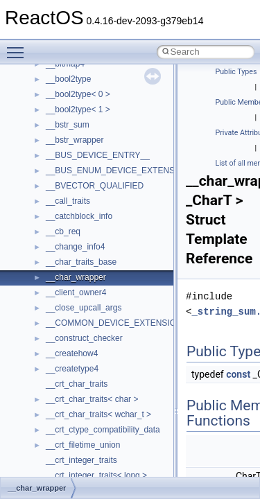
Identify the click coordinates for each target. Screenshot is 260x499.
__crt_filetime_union (83, 445)
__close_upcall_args (83, 308)
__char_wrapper (76, 277)
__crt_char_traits (76, 384)
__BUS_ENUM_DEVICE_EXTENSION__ (122, 170)
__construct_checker (84, 338)
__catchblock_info (79, 216)
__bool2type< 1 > (78, 109)
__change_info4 (75, 247)
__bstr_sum (67, 125)
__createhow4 (72, 353)
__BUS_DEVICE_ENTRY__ (98, 155)
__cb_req (63, 231)
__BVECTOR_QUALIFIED (95, 186)
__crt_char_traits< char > (92, 399)
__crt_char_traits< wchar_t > (98, 414)
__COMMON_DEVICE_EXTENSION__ (118, 323)
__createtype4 (72, 369)
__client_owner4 (76, 292)
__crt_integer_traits (81, 460)
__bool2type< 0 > (78, 94)
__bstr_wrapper (74, 140)
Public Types (236, 71)
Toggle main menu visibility (19, 46)
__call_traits (68, 201)
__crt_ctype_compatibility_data (103, 430)
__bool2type (68, 79)
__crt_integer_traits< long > (96, 475)
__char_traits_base (81, 262)
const (238, 374)
